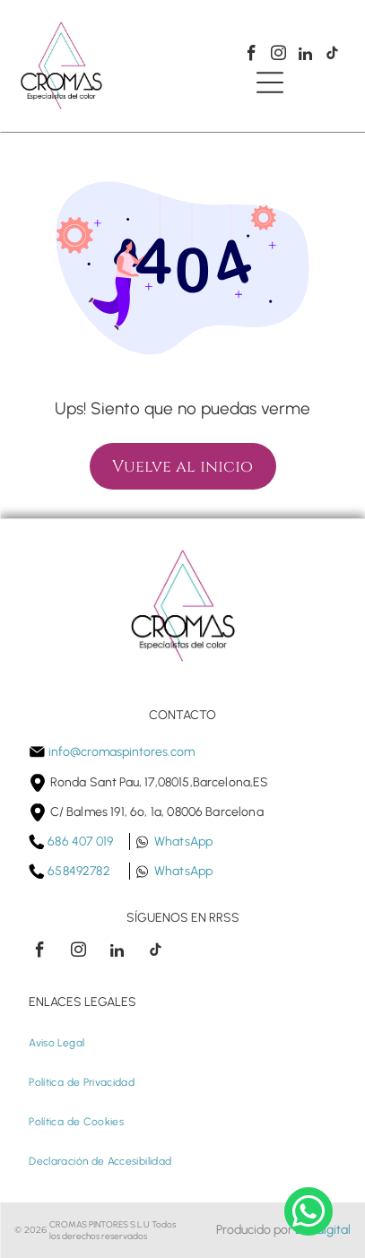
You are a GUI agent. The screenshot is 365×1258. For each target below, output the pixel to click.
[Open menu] (270, 82)
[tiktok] (332, 55)
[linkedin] (305, 55)
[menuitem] (56, 1043)
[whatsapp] (308, 1213)
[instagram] (278, 55)
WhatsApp (183, 841)
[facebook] (251, 55)
